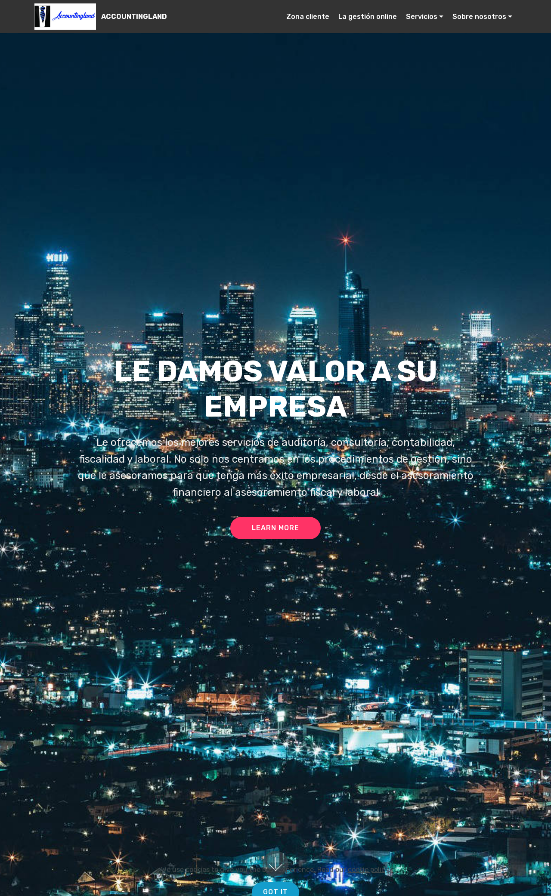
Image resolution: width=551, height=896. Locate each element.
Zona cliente (307, 16)
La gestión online (367, 16)
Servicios (421, 16)
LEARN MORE (275, 528)
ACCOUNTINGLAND (134, 16)
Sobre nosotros (479, 16)
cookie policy (368, 891)
